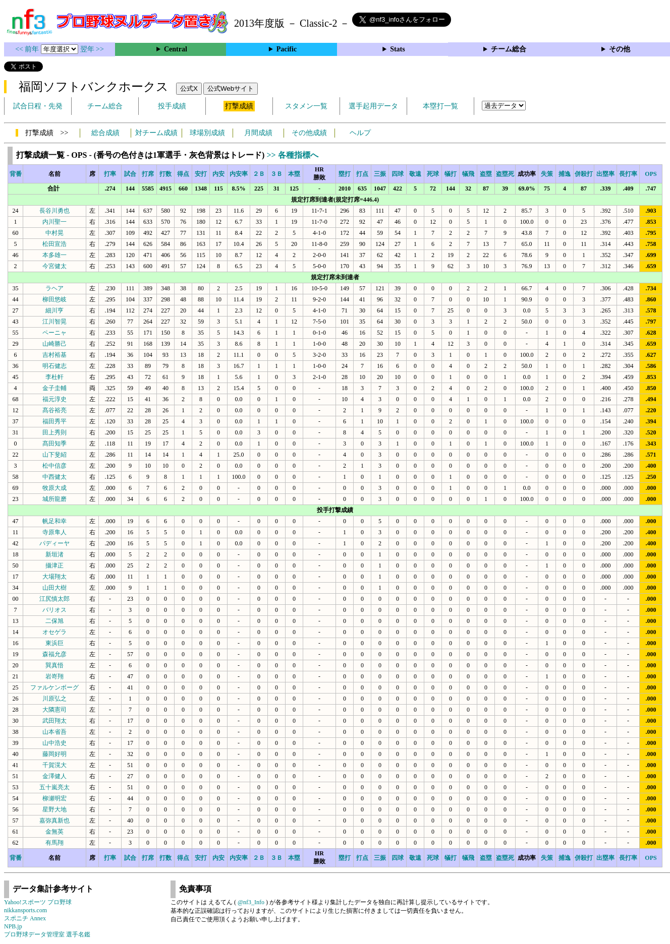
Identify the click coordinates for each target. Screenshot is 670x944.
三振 (380, 173)
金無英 (54, 831)
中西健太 (54, 476)
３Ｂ (276, 173)
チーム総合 (508, 49)
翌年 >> (92, 49)
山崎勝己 (54, 343)
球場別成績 (207, 133)
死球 (433, 173)
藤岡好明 (54, 754)
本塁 (294, 173)
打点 (362, 173)
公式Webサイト (230, 88)
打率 (110, 173)
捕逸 (565, 173)
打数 (165, 173)
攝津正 (54, 565)
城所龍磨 (54, 498)
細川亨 (54, 310)
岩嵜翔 (54, 676)
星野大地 (54, 809)
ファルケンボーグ (54, 687)
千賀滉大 (54, 765)
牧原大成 (54, 487)
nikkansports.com (25, 910)
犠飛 (468, 173)
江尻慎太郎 (54, 598)
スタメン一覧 (306, 106)
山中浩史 (54, 742)
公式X (189, 88)
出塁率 (605, 173)
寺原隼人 (54, 532)
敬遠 (415, 173)
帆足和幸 (54, 521)
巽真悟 (54, 665)
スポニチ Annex (25, 918)
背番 (16, 173)
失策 (547, 173)
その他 (619, 49)
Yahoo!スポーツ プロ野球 (38, 902)
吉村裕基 (54, 354)
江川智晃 (54, 321)
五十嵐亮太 (54, 787)
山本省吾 (54, 731)
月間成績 (258, 133)
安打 (201, 173)
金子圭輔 (54, 388)
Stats (397, 49)
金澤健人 (54, 776)
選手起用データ (373, 106)
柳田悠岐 (54, 299)
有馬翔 (54, 842)
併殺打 (584, 173)
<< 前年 (28, 49)
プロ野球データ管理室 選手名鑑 (47, 934)
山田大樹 (54, 587)
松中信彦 (54, 465)
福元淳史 (54, 399)
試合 (130, 173)
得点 (183, 173)
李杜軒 (54, 377)
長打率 (628, 173)
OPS (650, 173)
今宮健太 (54, 266)
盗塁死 (505, 173)
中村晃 (54, 232)
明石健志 (54, 365)
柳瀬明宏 (54, 798)
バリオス (54, 609)
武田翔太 (54, 720)
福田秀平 (54, 421)
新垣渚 (54, 554)
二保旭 (54, 620)
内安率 (239, 173)
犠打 (450, 173)
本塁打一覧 (440, 106)
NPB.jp (13, 926)
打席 (148, 173)
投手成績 (172, 106)
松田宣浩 (54, 243)
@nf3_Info (251, 902)
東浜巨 (54, 643)
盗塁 (486, 173)
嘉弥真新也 (54, 820)
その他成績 (309, 133)
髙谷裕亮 (54, 410)
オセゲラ (54, 632)
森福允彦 (54, 654)
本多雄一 (54, 255)
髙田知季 (54, 443)
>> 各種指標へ (292, 155)
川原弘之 (54, 698)
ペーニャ (54, 332)
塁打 (345, 173)
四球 (398, 173)
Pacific (286, 49)
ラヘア (54, 288)
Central (175, 49)
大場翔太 (54, 576)
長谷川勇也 (54, 210)
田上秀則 (54, 432)
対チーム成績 (156, 133)
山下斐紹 (54, 454)
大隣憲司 (54, 709)
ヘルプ (360, 133)
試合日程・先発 (38, 106)
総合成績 (105, 133)
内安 (218, 173)
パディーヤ (54, 543)
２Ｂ (259, 173)
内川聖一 (54, 221)
